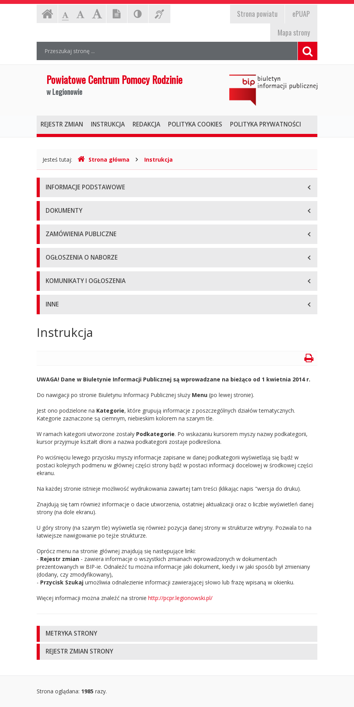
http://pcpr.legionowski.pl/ (180, 598)
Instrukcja (158, 159)
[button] (177, 634)
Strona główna (103, 159)
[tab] (177, 634)
